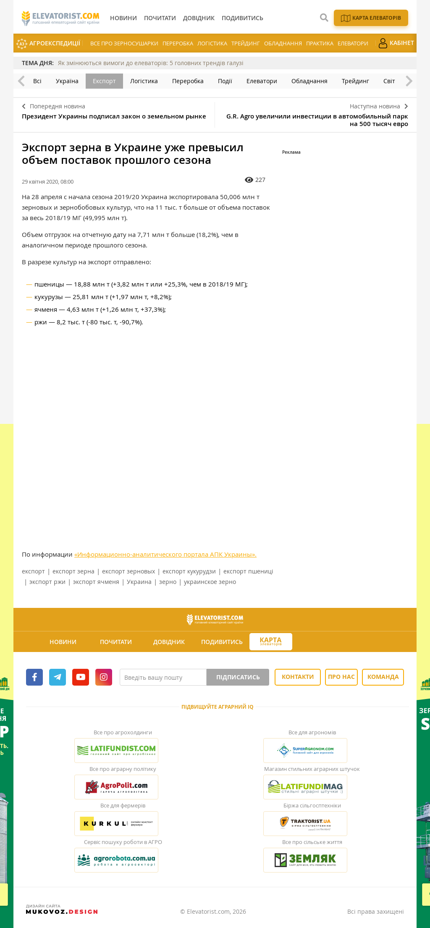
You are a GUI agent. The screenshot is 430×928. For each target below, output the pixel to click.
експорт (33, 571)
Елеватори (353, 43)
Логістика (212, 43)
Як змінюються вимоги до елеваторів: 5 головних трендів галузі (151, 63)
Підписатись (238, 677)
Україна (67, 81)
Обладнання (283, 43)
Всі (37, 81)
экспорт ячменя (96, 582)
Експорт (104, 81)
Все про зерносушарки (124, 43)
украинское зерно (210, 582)
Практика (319, 43)
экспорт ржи (47, 582)
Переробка (178, 43)
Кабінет (396, 43)
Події (225, 81)
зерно (167, 582)
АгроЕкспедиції (48, 44)
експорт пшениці (248, 571)
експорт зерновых (128, 571)
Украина (139, 582)
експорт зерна (73, 571)
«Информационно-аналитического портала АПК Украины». (165, 554)
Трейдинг (245, 43)
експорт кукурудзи (189, 571)
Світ (389, 81)
